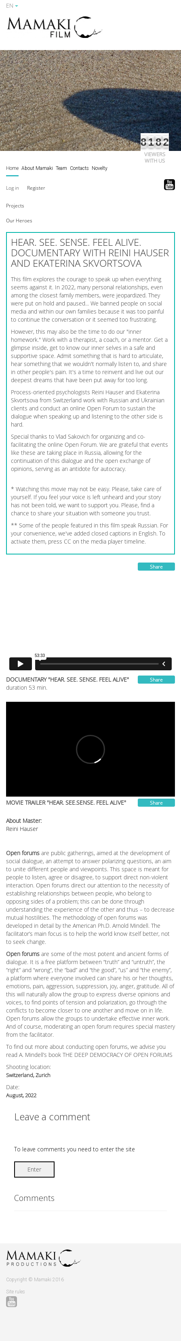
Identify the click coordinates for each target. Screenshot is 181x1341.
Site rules (15, 1292)
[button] (15, 205)
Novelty (99, 168)
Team (61, 168)
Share (156, 566)
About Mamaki (37, 168)
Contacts (79, 168)
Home (12, 168)
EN (12, 5)
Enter (34, 1169)
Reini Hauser (22, 829)
